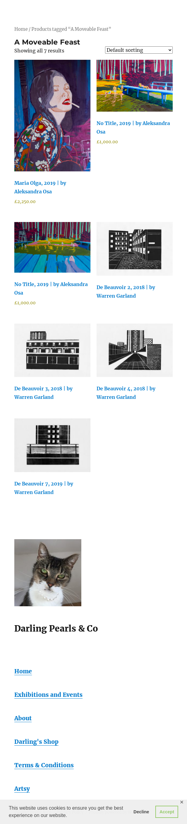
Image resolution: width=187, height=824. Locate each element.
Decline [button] (141, 811)
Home (21, 29)
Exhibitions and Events (48, 694)
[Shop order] (139, 50)
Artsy (22, 788)
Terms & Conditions (44, 765)
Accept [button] (167, 811)
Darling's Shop (36, 741)
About (23, 718)
